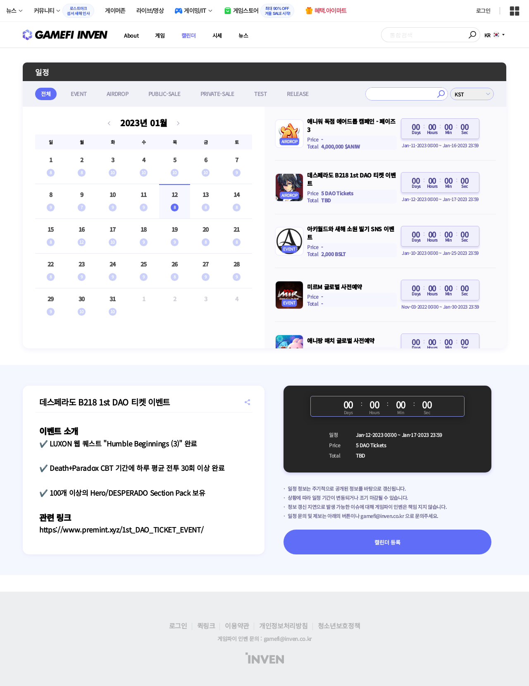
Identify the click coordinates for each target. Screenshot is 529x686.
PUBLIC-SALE (166, 94)
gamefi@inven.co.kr (382, 515)
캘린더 (193, 35)
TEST (264, 94)
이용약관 (237, 626)
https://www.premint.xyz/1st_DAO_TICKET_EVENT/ (121, 529)
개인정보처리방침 (283, 626)
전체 (46, 94)
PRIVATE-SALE (220, 94)
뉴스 (251, 35)
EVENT (79, 94)
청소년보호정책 (339, 626)
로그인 (483, 10)
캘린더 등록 (387, 542)
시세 (224, 35)
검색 (472, 34)
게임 (162, 35)
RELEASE (302, 94)
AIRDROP (119, 94)
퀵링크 (206, 626)
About (132, 35)
